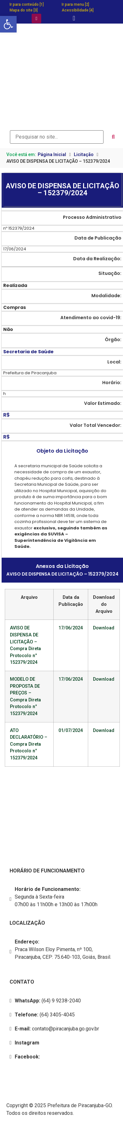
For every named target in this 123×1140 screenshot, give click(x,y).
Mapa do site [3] (24, 10)
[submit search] (113, 137)
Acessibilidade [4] (78, 10)
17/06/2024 (70, 628)
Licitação (84, 154)
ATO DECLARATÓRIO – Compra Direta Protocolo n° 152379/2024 (28, 744)
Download (103, 628)
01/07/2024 (70, 730)
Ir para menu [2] (75, 4)
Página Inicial (52, 154)
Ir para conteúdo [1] (27, 4)
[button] (8, 24)
